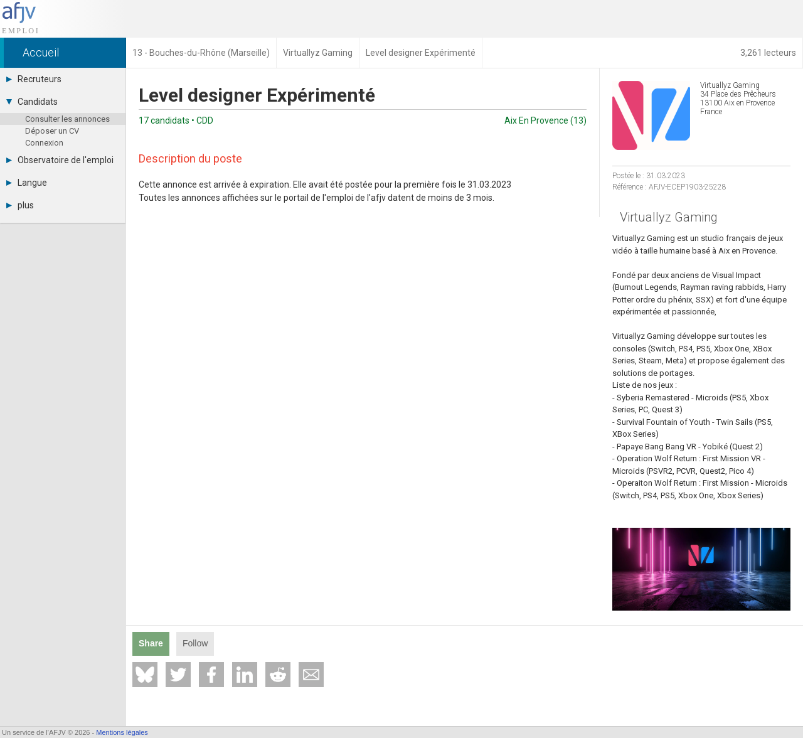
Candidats (32, 102)
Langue (26, 183)
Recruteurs (33, 79)
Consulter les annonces (67, 119)
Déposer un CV (52, 131)
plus (20, 205)
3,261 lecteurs (768, 53)
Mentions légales (122, 732)
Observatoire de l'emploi (60, 160)
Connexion (44, 142)
